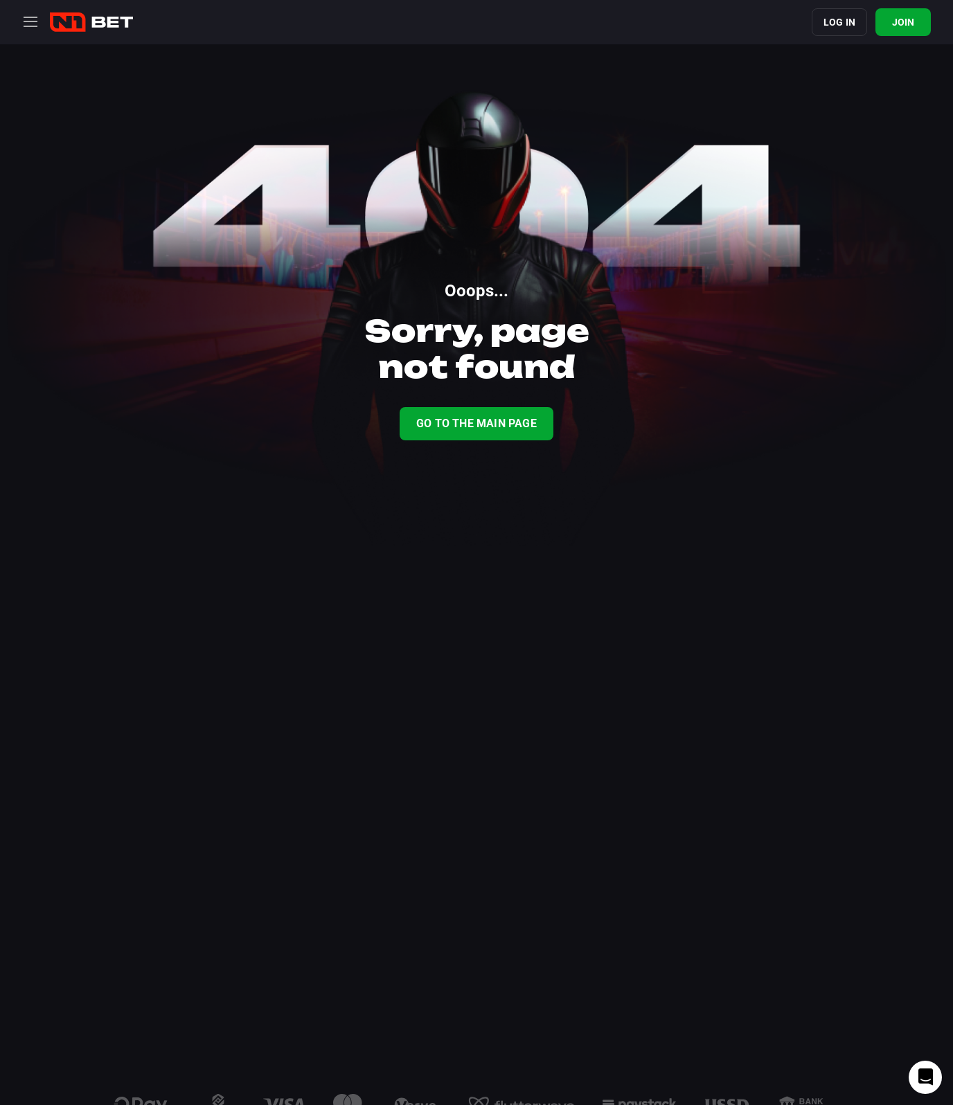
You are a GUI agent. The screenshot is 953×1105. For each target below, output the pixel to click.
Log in (839, 22)
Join (903, 22)
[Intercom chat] (925, 1077)
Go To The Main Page (476, 423)
